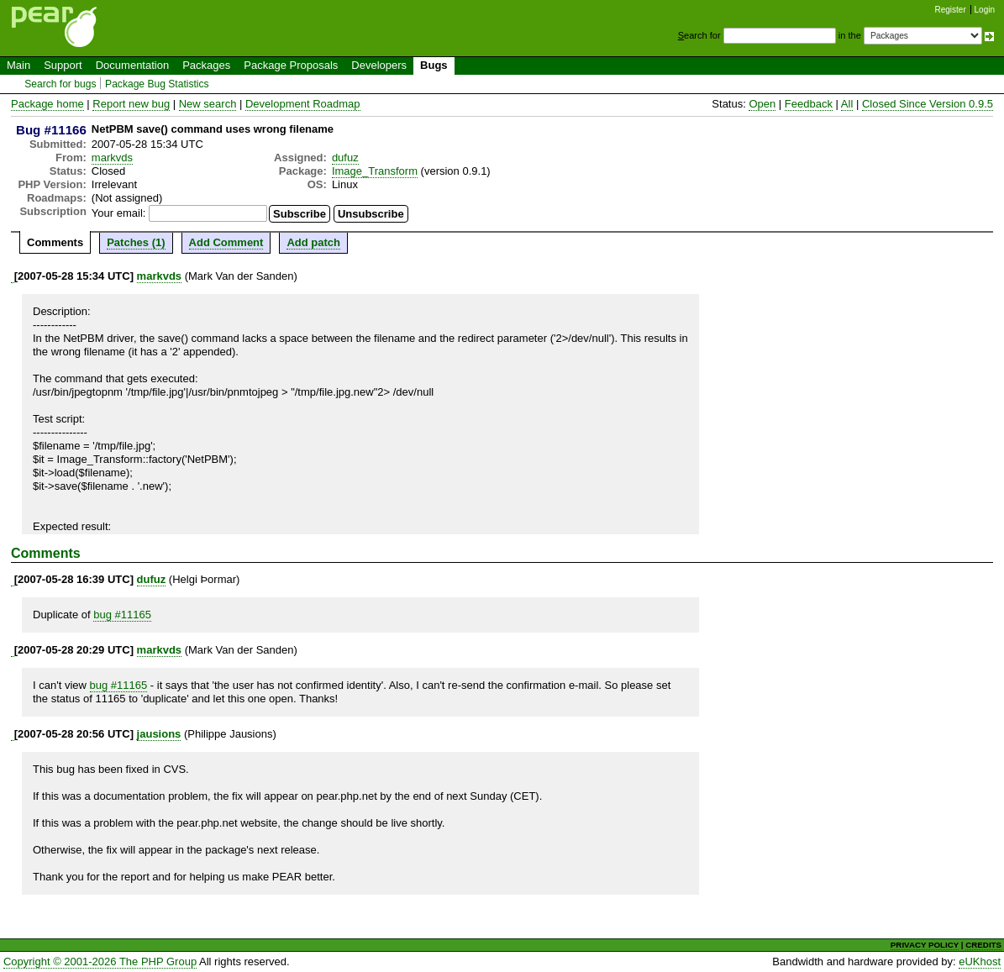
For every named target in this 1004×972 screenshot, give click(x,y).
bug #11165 (122, 614)
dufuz (345, 157)
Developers (379, 65)
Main (18, 65)
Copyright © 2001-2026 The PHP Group (100, 961)
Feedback (809, 103)
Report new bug (131, 103)
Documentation (132, 65)
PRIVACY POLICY (925, 944)
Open (762, 103)
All (847, 103)
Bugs (434, 65)
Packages (206, 65)
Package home (47, 103)
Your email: (119, 213)
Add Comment (226, 242)
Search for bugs (60, 84)
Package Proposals (291, 65)
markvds (112, 157)
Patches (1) (136, 242)
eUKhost (980, 961)
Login (985, 9)
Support (63, 65)
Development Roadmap (302, 103)
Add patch (313, 242)
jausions (159, 734)
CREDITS (983, 944)
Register (950, 9)
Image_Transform (375, 171)
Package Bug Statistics (157, 84)
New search (208, 103)
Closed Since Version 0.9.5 (927, 103)
